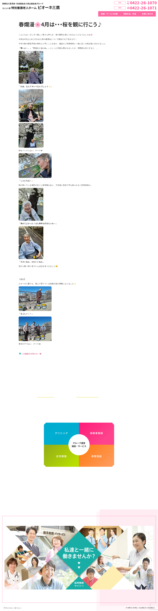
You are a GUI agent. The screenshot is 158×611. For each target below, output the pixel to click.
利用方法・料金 (129, 13)
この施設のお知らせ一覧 (31, 353)
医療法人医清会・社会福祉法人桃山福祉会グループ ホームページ (79, 472)
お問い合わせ (147, 13)
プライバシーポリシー (12, 605)
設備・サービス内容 (109, 13)
